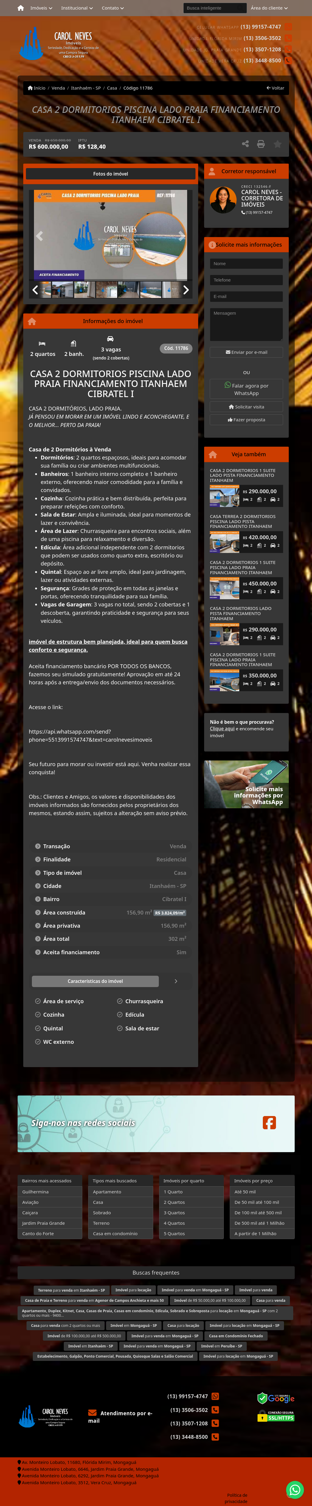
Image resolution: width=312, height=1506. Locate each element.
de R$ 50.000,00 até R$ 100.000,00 (210, 1300)
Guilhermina (35, 1192)
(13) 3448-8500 (262, 60)
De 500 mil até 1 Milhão (259, 1223)
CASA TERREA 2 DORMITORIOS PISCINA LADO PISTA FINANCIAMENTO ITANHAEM (242, 521)
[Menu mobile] (21, 8)
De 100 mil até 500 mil (258, 1212)
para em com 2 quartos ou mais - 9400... (150, 1313)
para (133, 1290)
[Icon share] (269, 1122)
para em (71, 1290)
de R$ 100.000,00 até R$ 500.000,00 (84, 1336)
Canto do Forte (38, 1233)
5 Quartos (174, 1233)
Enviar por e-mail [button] (247, 352)
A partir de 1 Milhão (256, 1233)
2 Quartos (174, 1202)
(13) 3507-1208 (262, 49)
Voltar (275, 88)
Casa (112, 88)
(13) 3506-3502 (262, 38)
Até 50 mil (245, 1192)
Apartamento (107, 1192)
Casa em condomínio (115, 1233)
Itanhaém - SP (86, 88)
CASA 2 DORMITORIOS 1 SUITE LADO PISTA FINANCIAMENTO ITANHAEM (242, 475)
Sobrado (102, 1212)
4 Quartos (174, 1223)
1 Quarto (173, 1192)
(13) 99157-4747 (261, 26)
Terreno (101, 1223)
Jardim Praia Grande (43, 1223)
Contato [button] (110, 8)
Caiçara (30, 1212)
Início (37, 88)
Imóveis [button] (38, 8)
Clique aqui (222, 729)
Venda (58, 88)
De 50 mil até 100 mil (257, 1202)
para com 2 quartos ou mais (65, 1325)
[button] (41, 236)
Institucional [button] (74, 8)
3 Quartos (174, 1212)
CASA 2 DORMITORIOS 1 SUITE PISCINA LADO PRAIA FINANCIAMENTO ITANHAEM (242, 567)
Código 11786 (138, 88)
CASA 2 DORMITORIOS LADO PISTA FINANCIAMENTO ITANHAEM (240, 613)
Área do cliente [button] (266, 8)
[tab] (48, 173)
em (134, 1325)
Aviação (30, 1202)
